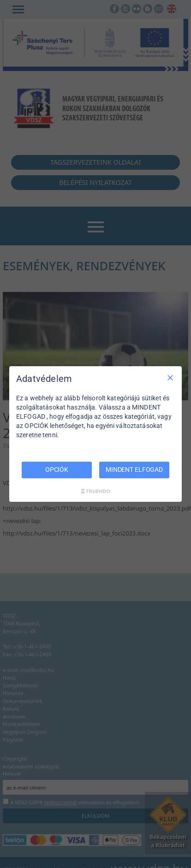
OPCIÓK (56, 469)
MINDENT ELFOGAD (134, 469)
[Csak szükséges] (170, 377)
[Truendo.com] (95, 491)
